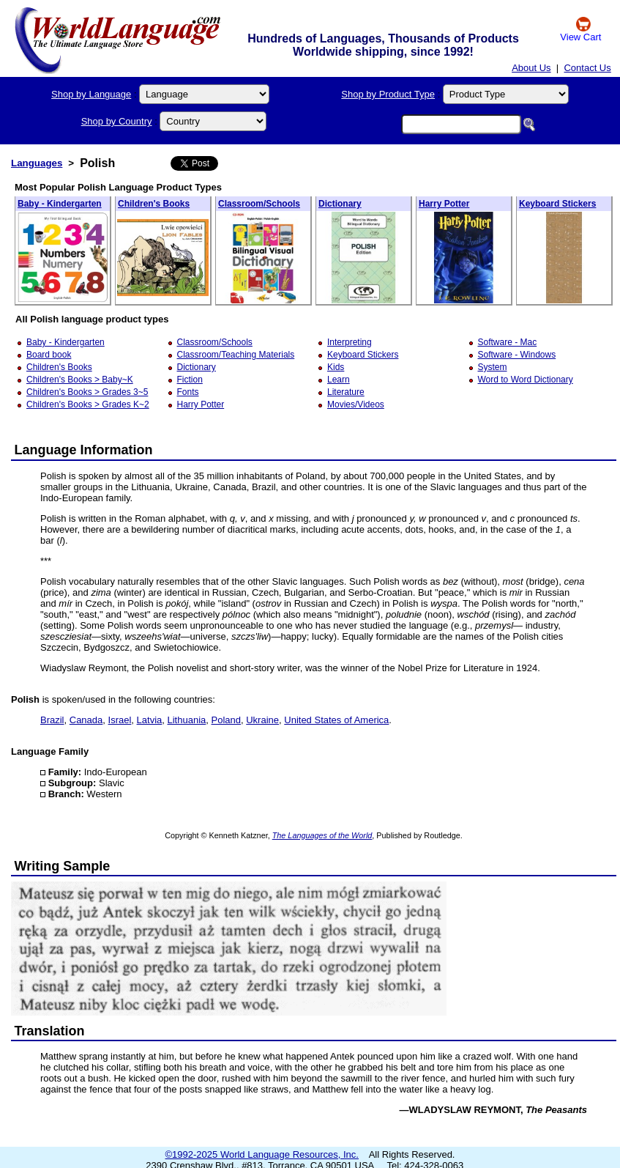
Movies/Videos (355, 404)
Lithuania (187, 719)
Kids (335, 367)
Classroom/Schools (259, 204)
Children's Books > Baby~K (79, 379)
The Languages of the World (322, 835)
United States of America (336, 719)
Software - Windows (517, 355)
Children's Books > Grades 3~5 (87, 392)
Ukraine (262, 719)
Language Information (84, 450)
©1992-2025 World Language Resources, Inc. (262, 1154)
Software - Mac (507, 342)
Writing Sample (63, 866)
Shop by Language (91, 94)
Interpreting (349, 342)
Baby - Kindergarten (60, 204)
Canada (86, 719)
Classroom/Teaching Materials (236, 355)
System (492, 367)
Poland (226, 719)
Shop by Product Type (388, 94)
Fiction (190, 379)
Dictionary (340, 204)
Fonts (188, 392)
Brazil (52, 719)
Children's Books (154, 204)
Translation (50, 1031)
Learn (338, 379)
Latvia (150, 719)
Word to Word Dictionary (525, 379)
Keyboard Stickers (557, 204)
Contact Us (587, 67)
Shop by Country (116, 121)
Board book (48, 355)
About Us (531, 67)
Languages (36, 163)
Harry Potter (444, 204)
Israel (120, 719)
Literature (346, 392)
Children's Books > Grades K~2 (87, 404)
